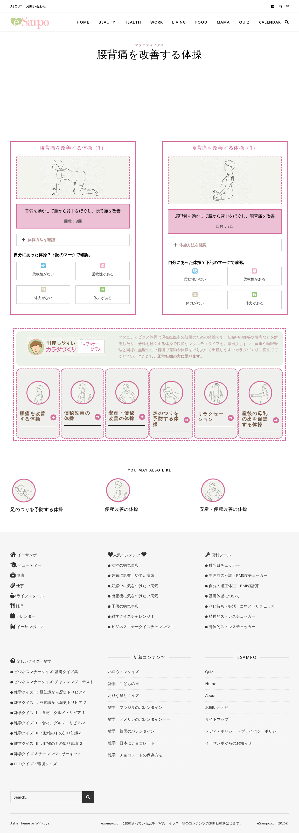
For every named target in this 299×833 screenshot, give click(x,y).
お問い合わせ (36, 6)
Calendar (270, 22)
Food (201, 22)
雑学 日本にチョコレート (131, 743)
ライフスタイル (30, 595)
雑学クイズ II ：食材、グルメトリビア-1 (49, 712)
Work (156, 22)
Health (132, 22)
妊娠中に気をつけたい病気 (134, 585)
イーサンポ (26, 554)
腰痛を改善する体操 (33, 416)
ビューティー (29, 565)
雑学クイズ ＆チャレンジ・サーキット (47, 753)
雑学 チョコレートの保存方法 (135, 754)
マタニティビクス (149, 45)
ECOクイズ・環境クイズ (35, 763)
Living (179, 22)
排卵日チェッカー (224, 565)
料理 (19, 606)
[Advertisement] (149, 102)
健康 (20, 575)
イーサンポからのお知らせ (228, 743)
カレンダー (25, 616)
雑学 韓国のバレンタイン (131, 731)
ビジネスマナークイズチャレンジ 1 (141, 626)
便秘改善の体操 (77, 416)
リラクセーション (211, 417)
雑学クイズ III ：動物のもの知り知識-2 (47, 743)
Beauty (107, 22)
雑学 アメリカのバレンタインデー (139, 719)
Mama (223, 22)
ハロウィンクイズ (123, 671)
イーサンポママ (30, 626)
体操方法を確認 (41, 239)
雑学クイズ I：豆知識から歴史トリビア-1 (49, 692)
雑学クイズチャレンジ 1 (132, 616)
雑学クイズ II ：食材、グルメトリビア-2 (49, 722)
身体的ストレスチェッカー (231, 626)
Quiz (244, 22)
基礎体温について (224, 595)
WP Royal (43, 823)
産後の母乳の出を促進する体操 (255, 418)
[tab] (73, 240)
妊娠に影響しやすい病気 (132, 575)
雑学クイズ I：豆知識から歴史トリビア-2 (49, 702)
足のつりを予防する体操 (166, 418)
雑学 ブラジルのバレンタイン (135, 707)
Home (83, 22)
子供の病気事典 (124, 606)
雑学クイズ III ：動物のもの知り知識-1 (47, 732)
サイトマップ (216, 719)
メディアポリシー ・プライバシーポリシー (242, 731)
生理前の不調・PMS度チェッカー (237, 575)
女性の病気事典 (124, 565)
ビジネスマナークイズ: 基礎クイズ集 (45, 671)
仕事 (19, 585)
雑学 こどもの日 (123, 683)
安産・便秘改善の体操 (121, 416)
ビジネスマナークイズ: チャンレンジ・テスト (53, 681)
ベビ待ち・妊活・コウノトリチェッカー (243, 606)
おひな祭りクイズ (123, 695)
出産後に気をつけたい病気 (134, 595)
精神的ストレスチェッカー (231, 616)
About (16, 6)
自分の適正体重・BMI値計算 (233, 585)
